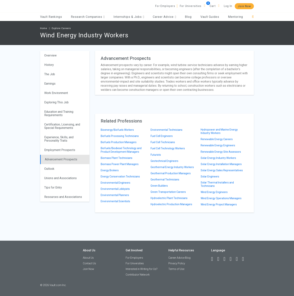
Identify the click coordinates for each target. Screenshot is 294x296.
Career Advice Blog (179, 257)
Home (43, 28)
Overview (50, 55)
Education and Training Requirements (58, 113)
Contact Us (89, 263)
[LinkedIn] (220, 259)
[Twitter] (226, 259)
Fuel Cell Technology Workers (168, 148)
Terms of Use (176, 268)
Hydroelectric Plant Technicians (169, 198)
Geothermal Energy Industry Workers (172, 167)
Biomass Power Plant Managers (120, 164)
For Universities (190, 6)
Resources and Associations (63, 197)
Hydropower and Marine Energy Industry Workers (219, 131)
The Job (49, 74)
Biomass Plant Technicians (116, 157)
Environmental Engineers (115, 182)
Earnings (50, 83)
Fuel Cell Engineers (162, 135)
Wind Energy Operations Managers (221, 198)
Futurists (156, 154)
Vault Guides (209, 17)
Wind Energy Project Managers (219, 204)
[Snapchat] (244, 259)
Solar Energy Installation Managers (221, 164)
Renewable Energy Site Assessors (221, 151)
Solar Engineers (210, 176)
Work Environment (56, 93)
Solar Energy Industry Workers (218, 157)
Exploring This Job (56, 102)
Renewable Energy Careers (217, 139)
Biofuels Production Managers (118, 142)
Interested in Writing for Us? (142, 268)
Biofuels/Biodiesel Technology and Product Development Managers (121, 150)
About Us (88, 257)
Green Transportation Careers (168, 191)
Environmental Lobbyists (115, 188)
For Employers (165, 6)
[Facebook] (213, 259)
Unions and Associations (60, 178)
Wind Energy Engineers (214, 192)
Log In (228, 6)
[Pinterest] (238, 259)
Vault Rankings (51, 17)
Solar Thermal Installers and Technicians (217, 184)
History (49, 65)
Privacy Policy (176, 263)
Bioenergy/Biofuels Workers (117, 129)
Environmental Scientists (115, 201)
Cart (213, 6)
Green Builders (159, 185)
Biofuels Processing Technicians (120, 135)
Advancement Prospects (61, 159)
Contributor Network (138, 274)
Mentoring (235, 17)
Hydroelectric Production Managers (171, 204)
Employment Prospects (59, 150)
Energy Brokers (110, 170)
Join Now (244, 6)
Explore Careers (61, 28)
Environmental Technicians (166, 129)
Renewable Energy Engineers (218, 145)
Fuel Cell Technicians (163, 142)
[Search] (253, 17)
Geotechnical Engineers (164, 160)
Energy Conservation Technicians (120, 176)
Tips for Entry (53, 187)
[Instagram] (232, 259)
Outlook (49, 169)
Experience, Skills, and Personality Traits (59, 138)
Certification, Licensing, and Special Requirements (62, 126)
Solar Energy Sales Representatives (222, 170)
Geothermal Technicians (165, 179)
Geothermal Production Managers (171, 173)
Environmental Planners (115, 195)
